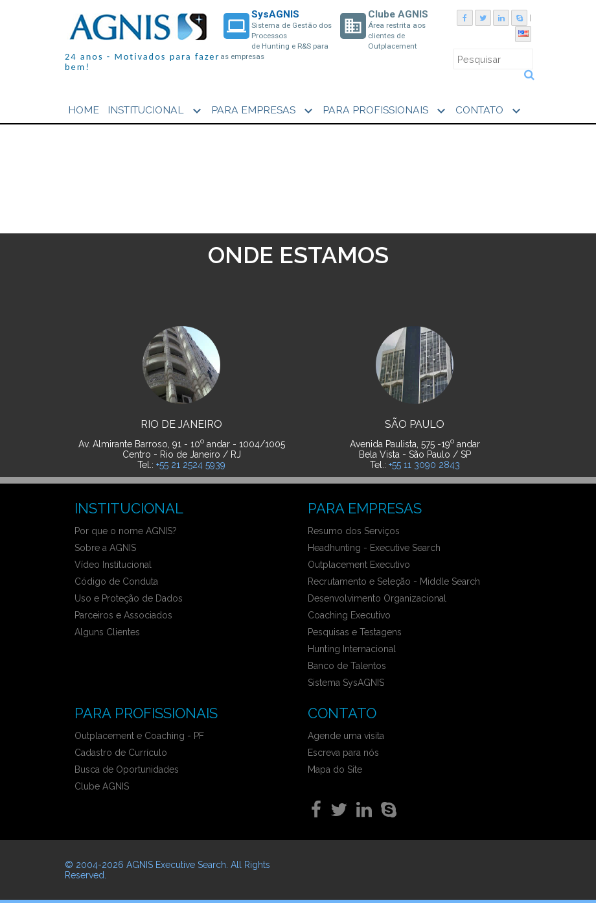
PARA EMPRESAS (263, 111)
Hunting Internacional (352, 649)
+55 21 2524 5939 (190, 465)
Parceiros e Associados (123, 615)
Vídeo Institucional (113, 564)
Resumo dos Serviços (354, 531)
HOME (83, 110)
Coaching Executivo (349, 615)
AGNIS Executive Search (176, 865)
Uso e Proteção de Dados (128, 598)
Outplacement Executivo (359, 564)
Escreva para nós (343, 752)
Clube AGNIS (101, 786)
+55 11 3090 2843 (424, 465)
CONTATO (489, 111)
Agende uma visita (346, 736)
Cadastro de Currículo (120, 752)
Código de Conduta (116, 581)
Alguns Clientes (107, 632)
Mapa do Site (335, 769)
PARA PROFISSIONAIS (386, 111)
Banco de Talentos (347, 666)
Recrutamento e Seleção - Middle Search (394, 581)
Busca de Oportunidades (126, 769)
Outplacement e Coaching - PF (139, 736)
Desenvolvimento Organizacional (377, 598)
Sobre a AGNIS (105, 548)
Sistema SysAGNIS (346, 682)
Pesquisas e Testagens (355, 632)
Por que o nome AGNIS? (125, 531)
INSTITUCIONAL (156, 111)
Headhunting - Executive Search (374, 548)
